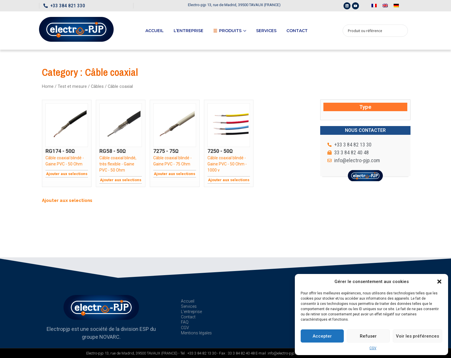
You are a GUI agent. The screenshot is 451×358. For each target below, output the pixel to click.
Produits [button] (229, 30)
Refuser (368, 336)
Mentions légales (196, 333)
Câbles (97, 86)
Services (266, 30)
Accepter (322, 336)
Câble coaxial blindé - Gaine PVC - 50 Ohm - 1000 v (227, 164)
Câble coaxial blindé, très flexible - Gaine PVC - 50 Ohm (117, 164)
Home (48, 86)
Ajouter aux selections (66, 174)
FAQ (184, 322)
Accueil (154, 30)
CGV (372, 348)
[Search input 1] (371, 30)
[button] (439, 281)
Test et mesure (72, 86)
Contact (297, 30)
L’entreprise (188, 30)
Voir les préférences (417, 336)
